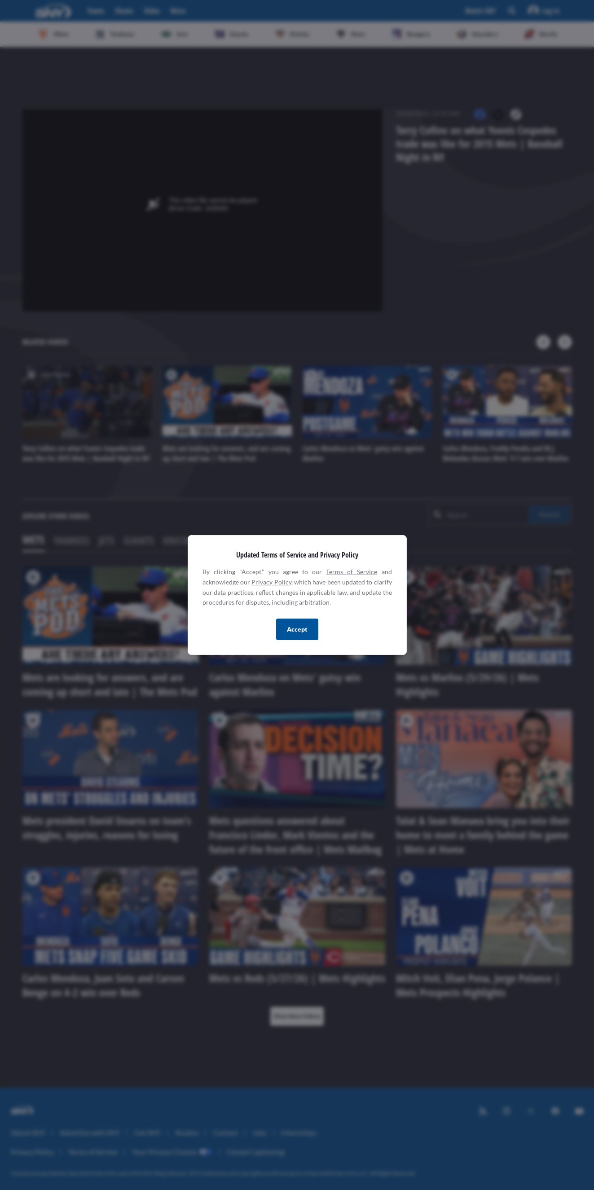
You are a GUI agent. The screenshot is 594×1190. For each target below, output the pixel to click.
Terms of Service (351, 571)
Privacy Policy (271, 582)
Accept (297, 629)
